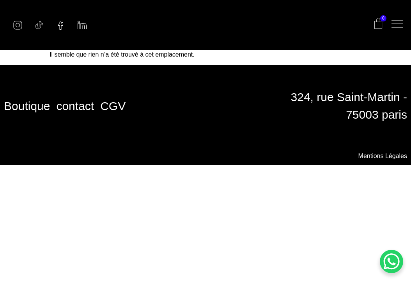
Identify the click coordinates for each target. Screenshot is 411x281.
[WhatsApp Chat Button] (391, 261)
